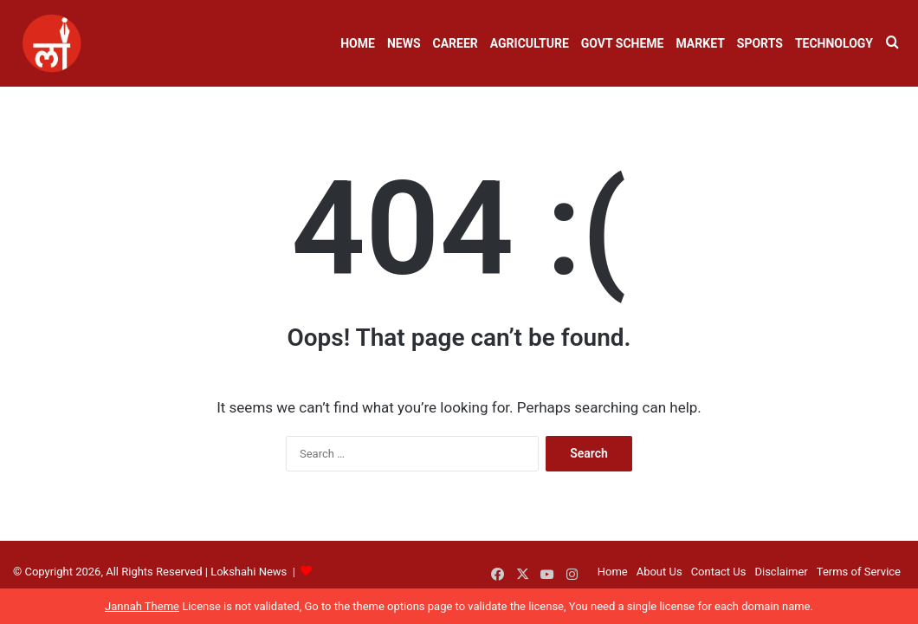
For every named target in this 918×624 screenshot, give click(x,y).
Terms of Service (859, 571)
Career (455, 43)
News (404, 43)
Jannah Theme (142, 606)
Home (357, 43)
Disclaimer (780, 571)
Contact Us (719, 571)
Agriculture (529, 43)
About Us (659, 571)
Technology (834, 43)
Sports (760, 43)
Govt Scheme (622, 43)
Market (700, 43)
